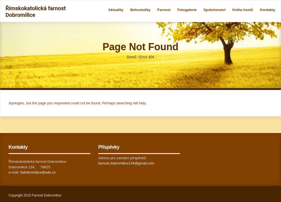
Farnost (163, 10)
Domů (131, 57)
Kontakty (267, 10)
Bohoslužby (140, 10)
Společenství (214, 10)
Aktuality (115, 10)
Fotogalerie (187, 10)
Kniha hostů (242, 10)
